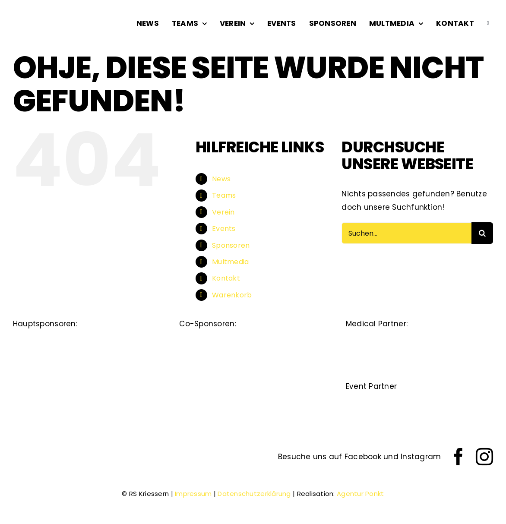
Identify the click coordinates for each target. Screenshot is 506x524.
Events (224, 229)
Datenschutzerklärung (254, 493)
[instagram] (484, 456)
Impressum (193, 493)
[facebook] (458, 456)
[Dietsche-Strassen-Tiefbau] (48, 341)
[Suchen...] (406, 233)
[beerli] (304, 341)
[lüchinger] (253, 341)
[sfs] (304, 375)
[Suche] (482, 233)
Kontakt (226, 278)
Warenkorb (232, 295)
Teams (224, 195)
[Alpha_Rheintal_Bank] (202, 341)
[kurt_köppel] (253, 375)
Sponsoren (231, 245)
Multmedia (230, 262)
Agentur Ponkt (360, 493)
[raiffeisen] (202, 375)
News (221, 179)
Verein (223, 212)
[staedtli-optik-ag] (124, 341)
